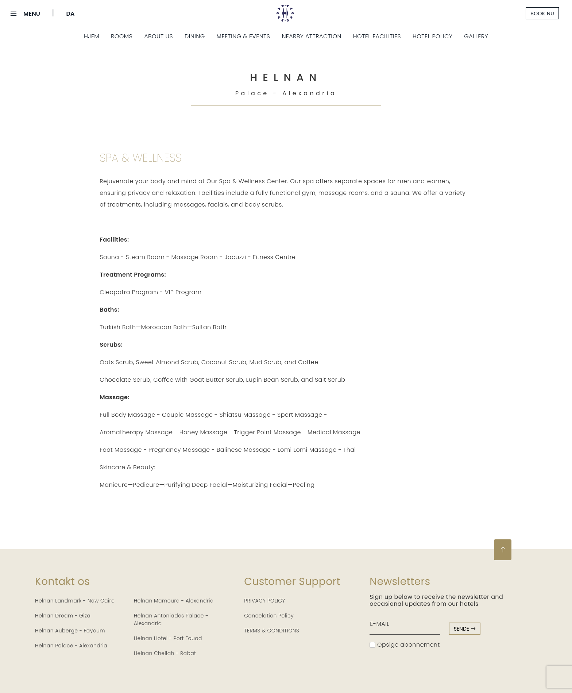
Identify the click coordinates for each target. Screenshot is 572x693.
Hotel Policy (432, 36)
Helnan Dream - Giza (62, 615)
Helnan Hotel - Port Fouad (168, 638)
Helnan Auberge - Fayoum (70, 630)
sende (465, 628)
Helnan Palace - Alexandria (71, 645)
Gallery (476, 36)
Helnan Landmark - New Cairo (75, 600)
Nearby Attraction (311, 36)
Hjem (91, 36)
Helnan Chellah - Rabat (165, 653)
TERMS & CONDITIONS (271, 630)
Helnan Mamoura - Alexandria (174, 600)
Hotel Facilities (377, 36)
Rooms (121, 36)
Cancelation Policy (269, 615)
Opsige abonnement (405, 644)
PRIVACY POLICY (264, 600)
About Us (158, 36)
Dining (195, 36)
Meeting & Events (243, 36)
